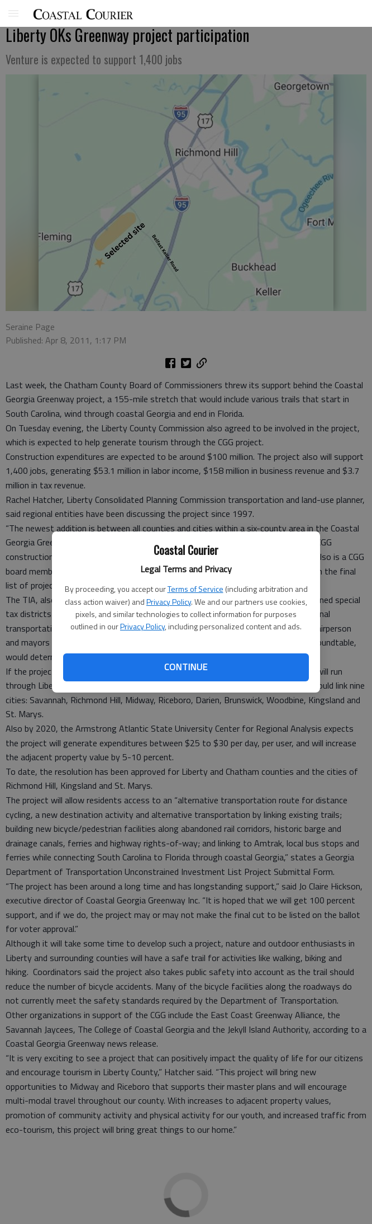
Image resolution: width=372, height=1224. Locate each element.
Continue (185, 667)
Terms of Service (195, 589)
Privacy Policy (168, 602)
